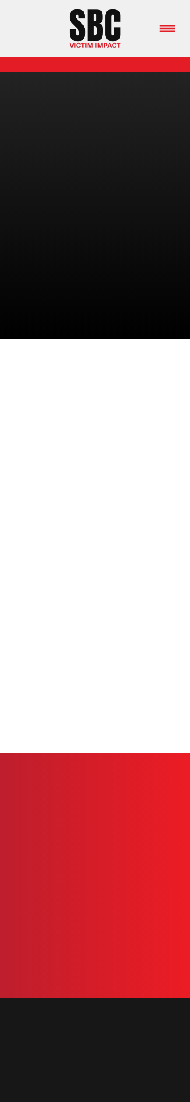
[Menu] (167, 28)
